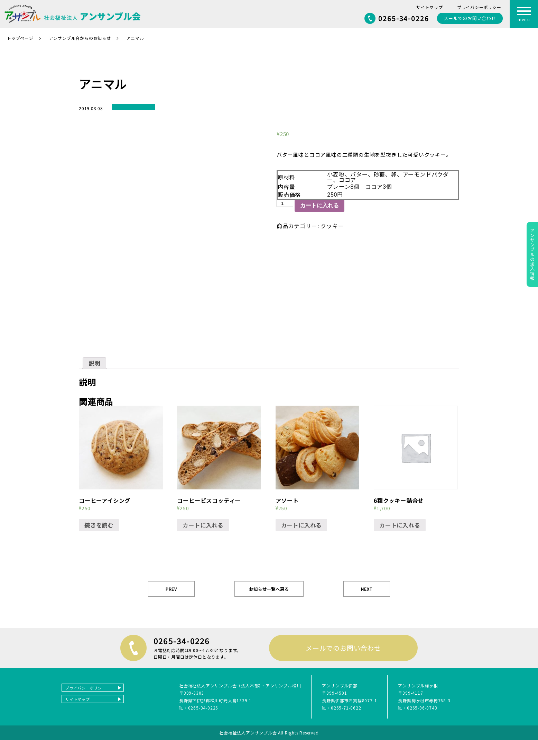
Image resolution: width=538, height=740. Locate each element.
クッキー (332, 226)
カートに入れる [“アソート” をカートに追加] (301, 525)
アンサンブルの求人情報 (532, 254)
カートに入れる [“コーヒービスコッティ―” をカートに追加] (203, 525)
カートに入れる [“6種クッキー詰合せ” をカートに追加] (399, 525)
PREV (171, 589)
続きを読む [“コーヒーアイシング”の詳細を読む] (98, 525)
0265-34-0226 (403, 18)
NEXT (366, 589)
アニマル (135, 38)
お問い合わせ (470, 18)
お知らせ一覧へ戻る (269, 589)
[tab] (94, 363)
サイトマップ (429, 7)
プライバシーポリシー (479, 7)
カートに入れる (319, 205)
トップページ (20, 38)
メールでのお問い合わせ (343, 647)
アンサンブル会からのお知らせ (80, 38)
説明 (94, 363)
